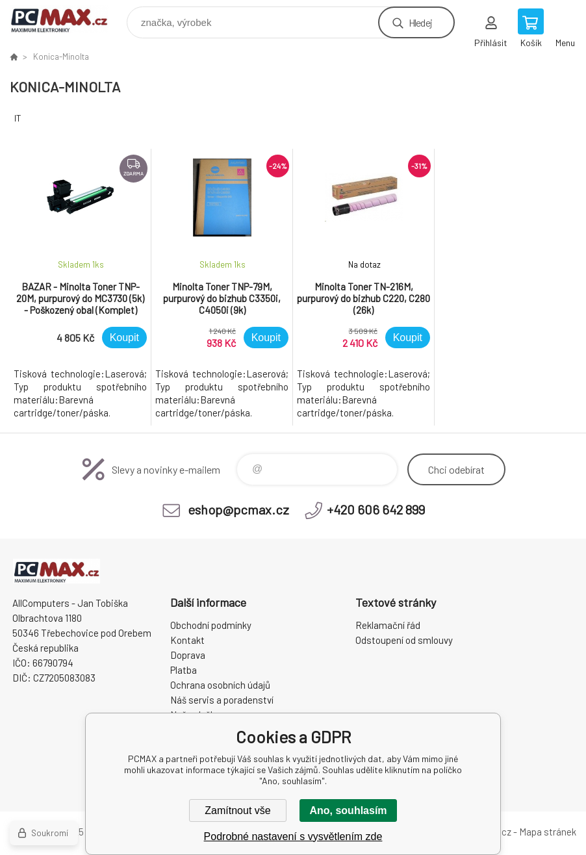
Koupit (124, 337)
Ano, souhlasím (348, 810)
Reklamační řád (387, 625)
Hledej (420, 22)
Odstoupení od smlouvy (404, 640)
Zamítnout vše (237, 810)
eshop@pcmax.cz (238, 509)
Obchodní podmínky (210, 625)
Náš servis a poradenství (222, 700)
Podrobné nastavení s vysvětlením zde (293, 836)
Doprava (187, 655)
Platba (183, 670)
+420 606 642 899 (376, 509)
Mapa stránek (547, 831)
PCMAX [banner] (67, 19)
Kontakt (187, 640)
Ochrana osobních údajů (220, 685)
